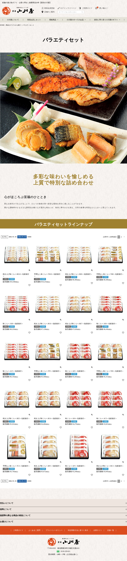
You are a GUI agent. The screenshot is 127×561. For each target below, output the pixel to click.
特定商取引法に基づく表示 (78, 530)
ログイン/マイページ (68, 8)
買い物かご (102, 8)
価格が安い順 (13, 237)
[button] (124, 236)
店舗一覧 (110, 530)
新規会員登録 (49, 8)
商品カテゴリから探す (13, 25)
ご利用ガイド (87, 8)
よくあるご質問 (34, 530)
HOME (2, 25)
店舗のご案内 (49, 12)
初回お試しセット (34, 20)
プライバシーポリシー (54, 530)
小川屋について (13, 20)
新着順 (29, 237)
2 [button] (121, 237)
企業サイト (97, 530)
